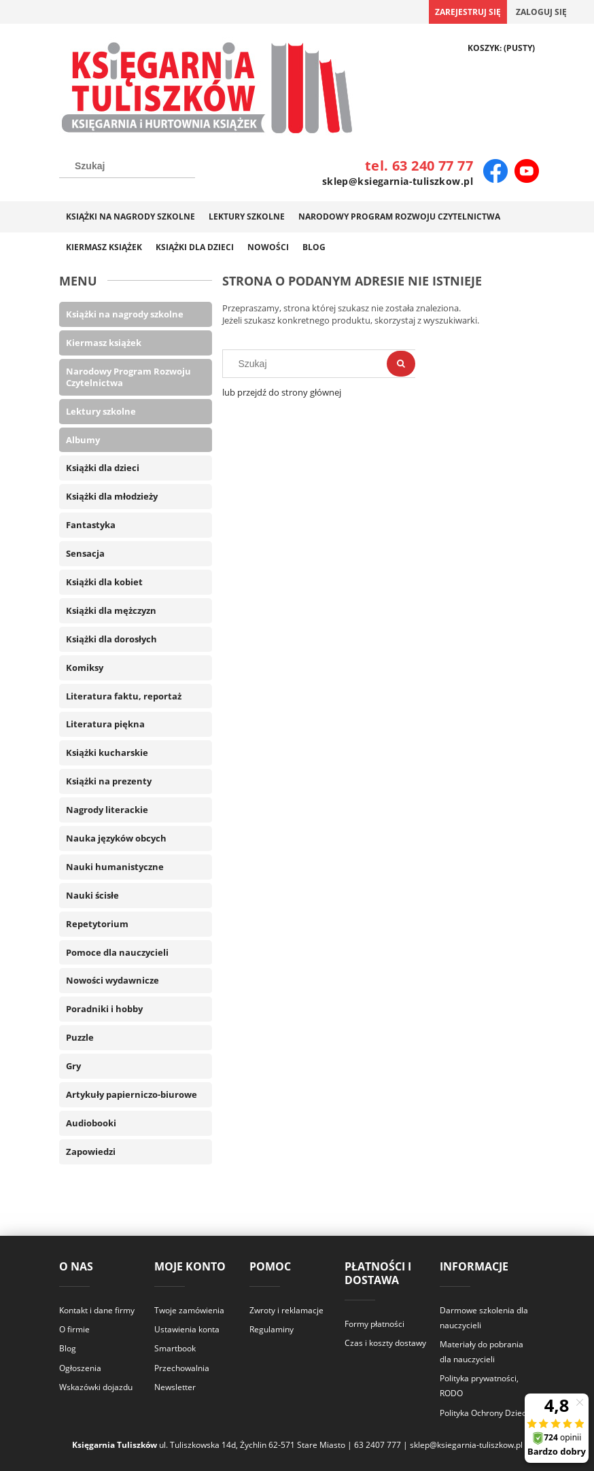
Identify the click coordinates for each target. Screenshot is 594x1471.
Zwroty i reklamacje (286, 1310)
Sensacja (85, 553)
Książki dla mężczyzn (111, 610)
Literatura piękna (105, 724)
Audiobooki (91, 1123)
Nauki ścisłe (92, 895)
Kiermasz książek (103, 342)
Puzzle (80, 1037)
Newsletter (175, 1387)
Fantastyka (91, 525)
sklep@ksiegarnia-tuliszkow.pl (397, 181)
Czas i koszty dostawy (385, 1343)
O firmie (74, 1329)
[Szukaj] (401, 364)
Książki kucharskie (107, 752)
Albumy (83, 440)
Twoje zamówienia (189, 1310)
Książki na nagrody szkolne (125, 314)
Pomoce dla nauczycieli (117, 952)
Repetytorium (97, 924)
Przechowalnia (181, 1368)
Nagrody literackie (107, 809)
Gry (73, 1066)
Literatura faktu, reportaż (123, 696)
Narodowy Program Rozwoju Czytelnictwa (128, 377)
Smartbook (175, 1348)
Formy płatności (374, 1324)
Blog (67, 1348)
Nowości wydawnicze (112, 980)
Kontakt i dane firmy (97, 1310)
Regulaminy (271, 1329)
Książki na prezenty (109, 781)
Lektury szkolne (101, 411)
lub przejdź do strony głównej (281, 392)
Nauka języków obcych (116, 838)
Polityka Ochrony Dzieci (484, 1413)
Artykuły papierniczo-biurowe (131, 1094)
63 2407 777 (377, 1445)
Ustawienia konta (187, 1329)
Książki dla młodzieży (112, 496)
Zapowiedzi (91, 1151)
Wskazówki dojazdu (96, 1387)
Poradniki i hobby (104, 1009)
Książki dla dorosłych (111, 639)
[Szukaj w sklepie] (127, 166)
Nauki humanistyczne (115, 867)
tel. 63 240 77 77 (419, 165)
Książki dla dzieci (102, 468)
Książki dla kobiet (104, 582)
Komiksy (84, 667)
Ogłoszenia (80, 1368)
